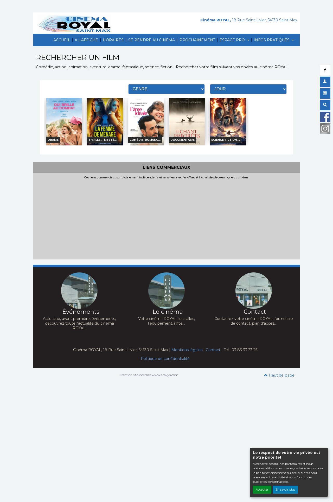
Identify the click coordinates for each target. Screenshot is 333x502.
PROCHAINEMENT (197, 40)
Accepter (262, 489)
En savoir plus (285, 489)
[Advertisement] (166, 218)
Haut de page (279, 375)
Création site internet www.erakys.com (148, 375)
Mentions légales (186, 349)
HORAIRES (113, 40)
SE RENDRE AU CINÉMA (151, 40)
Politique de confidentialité (165, 358)
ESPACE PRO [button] (233, 40)
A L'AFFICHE (86, 40)
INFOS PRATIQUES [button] (272, 40)
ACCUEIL (61, 40)
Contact (213, 349)
